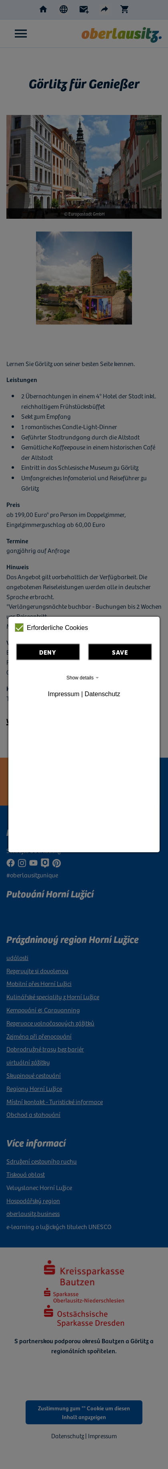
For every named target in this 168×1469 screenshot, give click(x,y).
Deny (47, 652)
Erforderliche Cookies (51, 627)
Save (120, 652)
